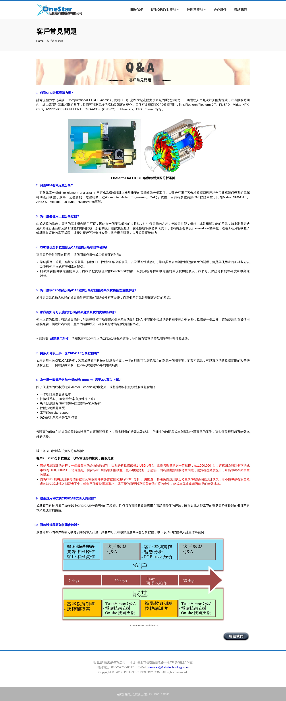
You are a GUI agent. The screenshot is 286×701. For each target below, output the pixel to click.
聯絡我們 (240, 10)
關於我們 (137, 10)
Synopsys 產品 (165, 9)
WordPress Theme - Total (132, 693)
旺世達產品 (196, 9)
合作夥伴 (220, 10)
